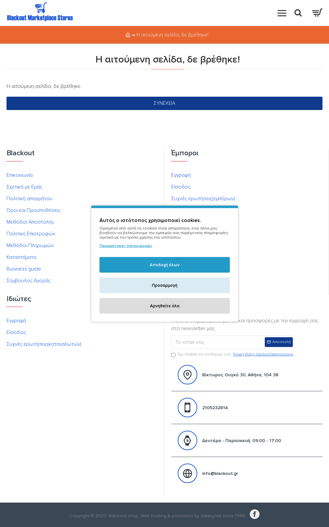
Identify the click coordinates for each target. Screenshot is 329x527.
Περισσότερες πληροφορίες (125, 245)
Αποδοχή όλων (165, 264)
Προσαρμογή (164, 285)
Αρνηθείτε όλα (164, 305)
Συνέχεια (164, 103)
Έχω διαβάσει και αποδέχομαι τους (232, 354)
